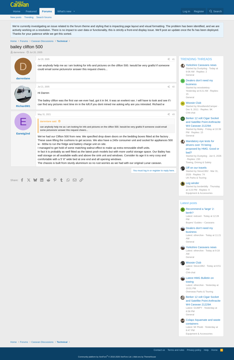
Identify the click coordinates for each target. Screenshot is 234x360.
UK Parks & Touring (196, 177)
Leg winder (192, 183)
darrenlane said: (48, 121)
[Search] (215, 11)
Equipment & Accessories (199, 193)
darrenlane (19, 52)
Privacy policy (194, 350)
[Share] (168, 59)
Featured (31, 11)
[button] (74, 11)
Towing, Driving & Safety (198, 162)
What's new (64, 11)
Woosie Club (193, 102)
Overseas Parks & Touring (199, 291)
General (190, 75)
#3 (173, 114)
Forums (47, 11)
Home (16, 11)
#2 (173, 86)
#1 (173, 59)
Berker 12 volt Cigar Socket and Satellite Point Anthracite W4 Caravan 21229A (203, 122)
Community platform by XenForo (105, 357)
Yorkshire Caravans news (201, 65)
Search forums (44, 17)
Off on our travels (196, 167)
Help (206, 350)
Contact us (159, 350)
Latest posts (189, 203)
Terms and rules (176, 350)
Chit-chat (190, 112)
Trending (28, 17)
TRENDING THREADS (196, 59)
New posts (16, 17)
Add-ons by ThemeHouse (144, 357)
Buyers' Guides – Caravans (200, 222)
